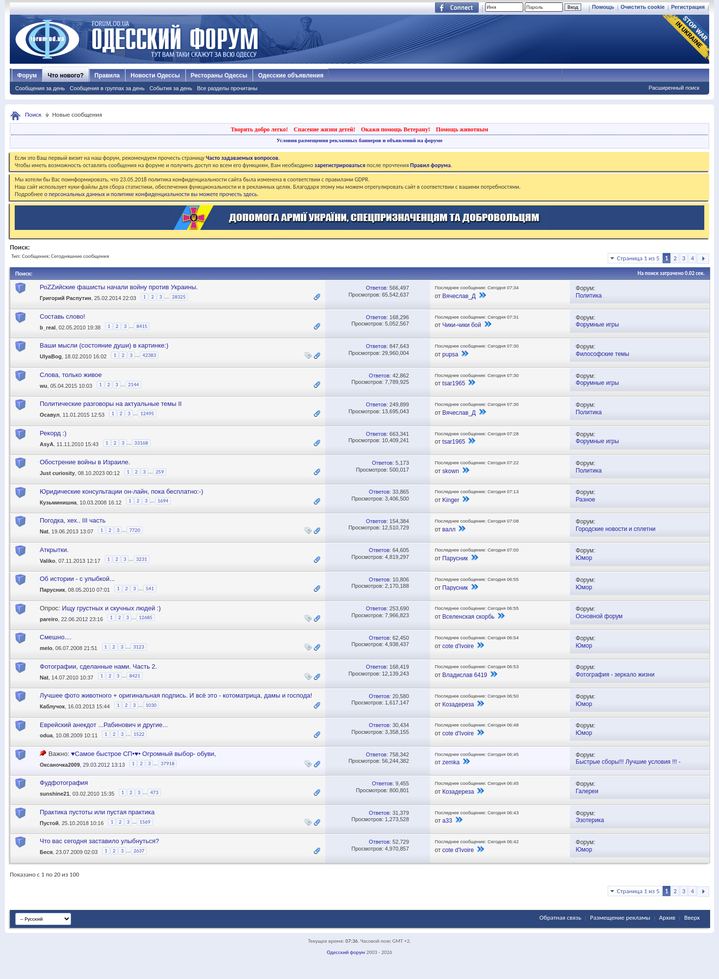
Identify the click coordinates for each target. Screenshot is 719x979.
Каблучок (52, 706)
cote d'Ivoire (458, 646)
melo (46, 648)
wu (43, 386)
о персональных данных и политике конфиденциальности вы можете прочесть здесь (150, 194)
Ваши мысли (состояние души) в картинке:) (104, 345)
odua (46, 736)
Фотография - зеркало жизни (615, 674)
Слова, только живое (71, 374)
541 (150, 588)
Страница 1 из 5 (638, 258)
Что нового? (65, 75)
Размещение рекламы (620, 917)
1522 (138, 734)
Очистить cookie (642, 7)
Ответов (376, 288)
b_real (47, 327)
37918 (168, 763)
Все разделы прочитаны (227, 88)
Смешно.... (56, 637)
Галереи (587, 791)
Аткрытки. (54, 549)
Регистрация (688, 7)
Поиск (33, 114)
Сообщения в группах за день (107, 88)
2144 (133, 384)
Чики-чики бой (461, 325)
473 (154, 792)
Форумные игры (597, 324)
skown (450, 471)
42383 (149, 355)
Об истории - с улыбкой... (77, 578)
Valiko (47, 561)
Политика (589, 295)
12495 (147, 413)
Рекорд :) (53, 433)
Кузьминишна (58, 502)
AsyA (46, 444)
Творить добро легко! (259, 129)
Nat (44, 531)
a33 (447, 820)
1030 (151, 705)
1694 (162, 501)
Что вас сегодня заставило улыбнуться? (99, 841)
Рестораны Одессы (219, 75)
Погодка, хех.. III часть (72, 520)
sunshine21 (55, 794)
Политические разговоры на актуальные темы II (110, 403)
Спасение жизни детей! (324, 129)
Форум (27, 75)
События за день (171, 88)
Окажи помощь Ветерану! (395, 129)
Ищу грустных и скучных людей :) (111, 608)
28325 (179, 297)
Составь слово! (62, 316)
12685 (146, 617)
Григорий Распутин (65, 298)
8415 (141, 326)
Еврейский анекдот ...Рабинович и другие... (104, 724)
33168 (141, 443)
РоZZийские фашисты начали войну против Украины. (119, 287)
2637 (138, 851)
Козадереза (458, 704)
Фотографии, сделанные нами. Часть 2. (98, 666)
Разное (585, 499)
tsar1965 (453, 383)
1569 (144, 822)
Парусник (455, 558)
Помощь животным (462, 129)
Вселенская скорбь (468, 616)
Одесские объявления (290, 75)
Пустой (49, 823)
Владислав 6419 (464, 675)
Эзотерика (590, 820)
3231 (141, 559)
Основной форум (599, 616)
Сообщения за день (40, 88)
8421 (134, 676)
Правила (107, 75)
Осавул (49, 415)
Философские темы (602, 354)
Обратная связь (560, 917)
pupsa (450, 354)
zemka (451, 762)
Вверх (692, 917)
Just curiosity (57, 474)
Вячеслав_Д (459, 296)
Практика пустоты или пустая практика (97, 812)
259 (159, 472)
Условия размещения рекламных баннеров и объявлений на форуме (359, 140)
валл (449, 529)
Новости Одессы (155, 75)
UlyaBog (51, 357)
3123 (138, 647)
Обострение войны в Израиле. (85, 462)
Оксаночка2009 (60, 765)
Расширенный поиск (673, 88)
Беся (46, 852)
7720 (134, 530)
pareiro (49, 619)
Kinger (451, 500)
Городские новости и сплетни (616, 529)
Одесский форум (346, 952)
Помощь (603, 7)
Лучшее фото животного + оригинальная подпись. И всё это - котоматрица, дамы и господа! (176, 695)
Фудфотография (64, 782)
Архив (667, 917)
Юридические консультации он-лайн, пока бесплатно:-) (121, 491)
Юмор (584, 557)
